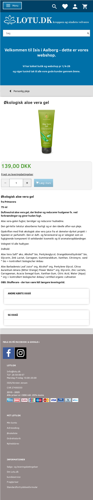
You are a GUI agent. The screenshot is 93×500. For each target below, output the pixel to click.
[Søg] (88, 33)
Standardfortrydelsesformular (22, 487)
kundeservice (13, 476)
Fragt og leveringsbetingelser (17, 174)
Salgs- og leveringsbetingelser (22, 466)
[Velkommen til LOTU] (46, 19)
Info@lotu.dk (13, 371)
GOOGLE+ (35, 341)
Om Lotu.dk (13, 471)
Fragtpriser (13, 481)
